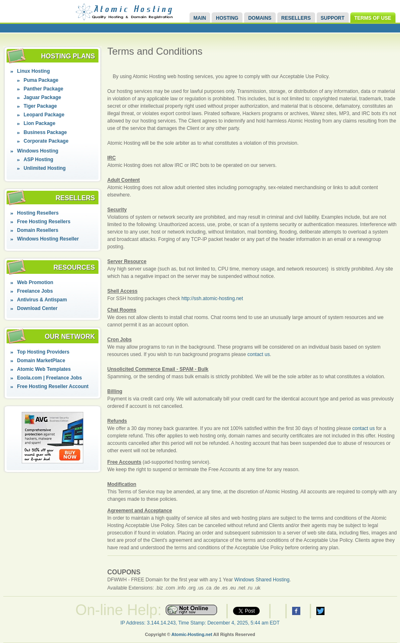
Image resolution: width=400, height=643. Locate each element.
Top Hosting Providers (43, 352)
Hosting (227, 18)
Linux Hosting (33, 71)
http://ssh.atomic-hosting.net (212, 298)
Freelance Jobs (35, 291)
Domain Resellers (38, 230)
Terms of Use (372, 18)
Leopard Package (44, 115)
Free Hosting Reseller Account (53, 386)
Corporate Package (46, 141)
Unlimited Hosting (45, 168)
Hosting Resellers (38, 213)
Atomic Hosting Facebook (296, 611)
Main (200, 18)
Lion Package (39, 123)
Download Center (37, 308)
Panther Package (44, 89)
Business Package (45, 132)
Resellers (296, 18)
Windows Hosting (38, 151)
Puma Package (41, 80)
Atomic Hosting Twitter (320, 611)
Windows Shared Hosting (262, 580)
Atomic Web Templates (44, 369)
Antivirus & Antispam (42, 300)
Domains (260, 18)
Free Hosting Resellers (44, 221)
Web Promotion (35, 282)
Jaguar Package (42, 97)
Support (333, 18)
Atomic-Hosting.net (192, 634)
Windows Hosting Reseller (48, 239)
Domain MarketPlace (41, 360)
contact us (258, 354)
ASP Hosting (38, 159)
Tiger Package (40, 106)
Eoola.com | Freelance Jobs (49, 378)
